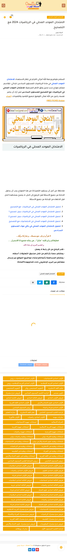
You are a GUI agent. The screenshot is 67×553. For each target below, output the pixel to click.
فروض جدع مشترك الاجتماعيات (51, 509)
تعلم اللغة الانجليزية (27, 412)
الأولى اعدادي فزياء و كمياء (53, 407)
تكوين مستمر (58, 393)
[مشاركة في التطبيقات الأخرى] (33, 282)
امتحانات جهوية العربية (20, 427)
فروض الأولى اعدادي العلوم (53, 471)
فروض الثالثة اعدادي (34, 398)
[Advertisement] (33, 57)
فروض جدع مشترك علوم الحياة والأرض (20, 524)
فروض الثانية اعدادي (13, 398)
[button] (54, 282)
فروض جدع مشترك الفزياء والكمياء (21, 514)
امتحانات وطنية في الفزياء (53, 451)
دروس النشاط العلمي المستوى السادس (23, 461)
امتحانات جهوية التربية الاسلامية (51, 427)
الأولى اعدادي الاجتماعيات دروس (22, 378)
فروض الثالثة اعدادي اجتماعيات (51, 480)
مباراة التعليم (10, 412)
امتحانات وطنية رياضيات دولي (21, 437)
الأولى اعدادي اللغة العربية (19, 403)
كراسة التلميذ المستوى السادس (37, 393)
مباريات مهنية (58, 417)
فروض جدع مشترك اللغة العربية (21, 519)
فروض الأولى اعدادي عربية (53, 475)
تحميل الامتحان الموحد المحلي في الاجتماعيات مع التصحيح (35, 221)
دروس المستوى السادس (22, 407)
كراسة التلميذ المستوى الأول (52, 529)
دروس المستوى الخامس (54, 461)
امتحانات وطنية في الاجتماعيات (16, 441)
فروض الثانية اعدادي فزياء (20, 504)
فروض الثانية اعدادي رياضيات (52, 500)
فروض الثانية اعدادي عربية (21, 500)
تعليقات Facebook (26, 365)
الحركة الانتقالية (57, 422)
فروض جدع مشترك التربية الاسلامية (20, 509)
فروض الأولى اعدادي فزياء (22, 475)
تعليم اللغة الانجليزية (55, 388)
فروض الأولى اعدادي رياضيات (22, 471)
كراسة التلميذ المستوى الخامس (51, 412)
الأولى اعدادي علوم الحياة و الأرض (50, 403)
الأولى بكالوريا (14, 417)
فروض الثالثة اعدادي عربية (21, 485)
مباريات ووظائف (21, 529)
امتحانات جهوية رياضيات (23, 432)
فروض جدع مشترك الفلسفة (52, 519)
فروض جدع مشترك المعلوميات (51, 524)
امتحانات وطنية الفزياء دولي (52, 437)
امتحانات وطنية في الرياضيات (21, 446)
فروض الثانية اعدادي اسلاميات (20, 495)
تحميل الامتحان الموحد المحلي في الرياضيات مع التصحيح (35, 207)
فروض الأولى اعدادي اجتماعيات (51, 466)
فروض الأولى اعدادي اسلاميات (20, 466)
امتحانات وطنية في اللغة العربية (51, 456)
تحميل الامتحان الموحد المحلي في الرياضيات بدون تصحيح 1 (35, 212)
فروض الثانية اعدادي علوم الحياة (51, 504)
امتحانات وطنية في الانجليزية (52, 446)
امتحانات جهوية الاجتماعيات (26, 422)
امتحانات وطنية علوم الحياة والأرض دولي (48, 441)
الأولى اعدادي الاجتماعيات (53, 378)
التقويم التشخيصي (13, 388)
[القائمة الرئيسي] (63, 5)
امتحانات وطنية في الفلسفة (22, 451)
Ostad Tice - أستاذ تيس (25, 545)
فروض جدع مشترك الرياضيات (52, 514)
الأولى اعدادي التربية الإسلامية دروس (21, 383)
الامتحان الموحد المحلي (55, 17)
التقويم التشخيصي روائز (34, 388)
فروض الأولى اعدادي (55, 398)
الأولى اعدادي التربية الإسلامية (52, 383)
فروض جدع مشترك (13, 393)
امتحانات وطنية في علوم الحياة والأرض (20, 456)
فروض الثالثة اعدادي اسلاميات (20, 480)
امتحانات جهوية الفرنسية (54, 432)
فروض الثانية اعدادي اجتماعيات (51, 495)
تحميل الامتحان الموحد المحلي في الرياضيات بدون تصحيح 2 (35, 217)
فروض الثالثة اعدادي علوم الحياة (51, 490)
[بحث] (3, 5)
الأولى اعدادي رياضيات (36, 417)
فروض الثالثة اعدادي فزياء (20, 490)
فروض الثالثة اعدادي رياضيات (52, 485)
